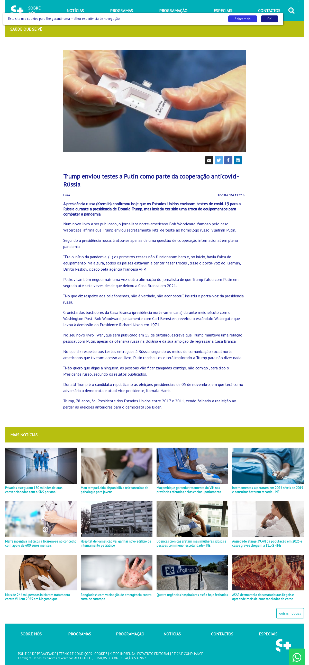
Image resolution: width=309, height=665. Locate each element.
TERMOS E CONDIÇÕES (75, 654)
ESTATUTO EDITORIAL (153, 654)
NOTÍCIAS (172, 633)
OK (269, 19)
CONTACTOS (222, 633)
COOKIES (100, 654)
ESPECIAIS (268, 633)
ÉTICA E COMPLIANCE (187, 654)
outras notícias (290, 613)
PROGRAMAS (79, 633)
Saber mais (243, 19)
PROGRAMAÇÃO (130, 633)
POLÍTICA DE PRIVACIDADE (37, 654)
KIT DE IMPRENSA (122, 654)
